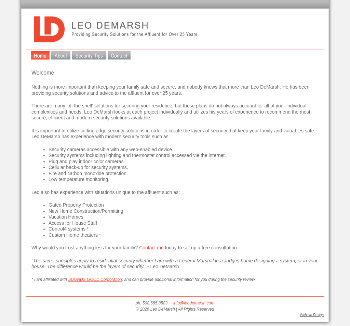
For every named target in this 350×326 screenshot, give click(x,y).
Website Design (312, 315)
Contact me (151, 247)
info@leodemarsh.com (193, 303)
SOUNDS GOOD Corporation (95, 279)
